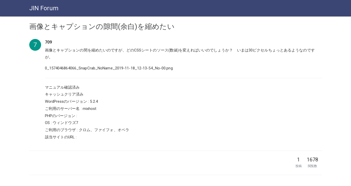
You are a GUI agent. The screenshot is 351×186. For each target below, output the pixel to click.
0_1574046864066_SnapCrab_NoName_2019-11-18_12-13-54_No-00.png (109, 68)
